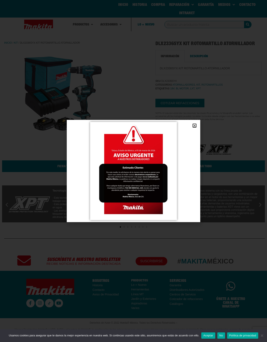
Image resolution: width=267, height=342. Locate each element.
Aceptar (208, 335)
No (221, 335)
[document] (133, 171)
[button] (194, 125)
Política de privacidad (242, 335)
